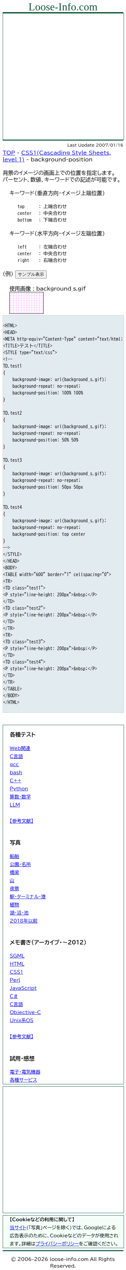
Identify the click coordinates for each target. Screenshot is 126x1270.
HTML (17, 964)
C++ (16, 780)
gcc (14, 764)
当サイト (18, 1227)
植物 (14, 904)
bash (16, 772)
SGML (17, 956)
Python (19, 788)
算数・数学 (20, 796)
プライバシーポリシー (57, 1243)
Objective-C (25, 1012)
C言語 (16, 756)
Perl (15, 980)
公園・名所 (20, 864)
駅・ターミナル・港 (28, 896)
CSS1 (16, 972)
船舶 (14, 856)
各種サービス (23, 1080)
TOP (9, 152)
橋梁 (14, 872)
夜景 (14, 888)
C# (14, 996)
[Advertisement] (63, 76)
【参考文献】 (21, 821)
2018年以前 (24, 921)
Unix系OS (21, 1020)
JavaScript (23, 988)
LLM (15, 804)
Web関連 (20, 748)
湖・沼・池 (19, 912)
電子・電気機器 (25, 1072)
